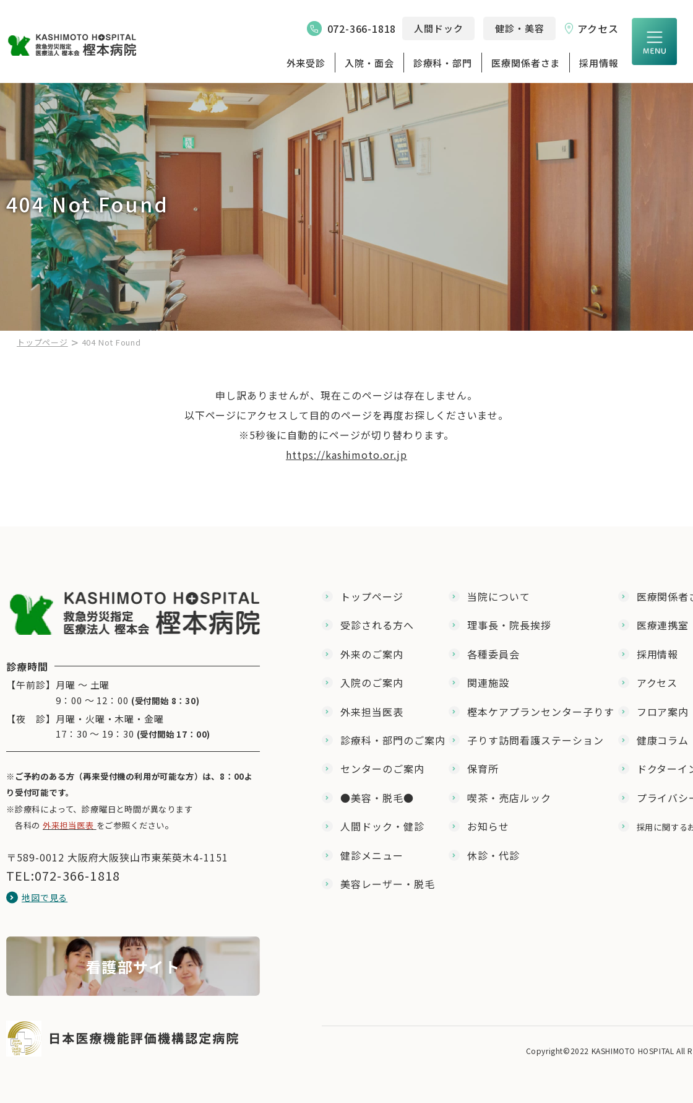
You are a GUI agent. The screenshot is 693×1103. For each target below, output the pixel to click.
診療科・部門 (442, 63)
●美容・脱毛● (377, 797)
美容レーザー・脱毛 (387, 883)
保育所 (483, 768)
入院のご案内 (371, 682)
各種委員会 (493, 654)
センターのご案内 (382, 768)
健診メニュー (371, 855)
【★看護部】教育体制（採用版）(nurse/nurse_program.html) (133, 966)
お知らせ (488, 826)
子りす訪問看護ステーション (535, 740)
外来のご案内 (371, 654)
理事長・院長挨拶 (509, 624)
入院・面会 (369, 63)
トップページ (42, 342)
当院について (498, 596)
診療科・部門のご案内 (393, 740)
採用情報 (599, 63)
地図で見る (44, 897)
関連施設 (488, 682)
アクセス (598, 28)
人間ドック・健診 (382, 826)
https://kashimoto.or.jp (346, 454)
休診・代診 (493, 855)
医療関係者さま (525, 63)
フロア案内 (663, 711)
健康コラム (663, 740)
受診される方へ (377, 624)
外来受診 (306, 63)
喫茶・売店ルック (509, 797)
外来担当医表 (371, 711)
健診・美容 (519, 28)
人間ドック (438, 28)
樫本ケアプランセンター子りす (540, 711)
